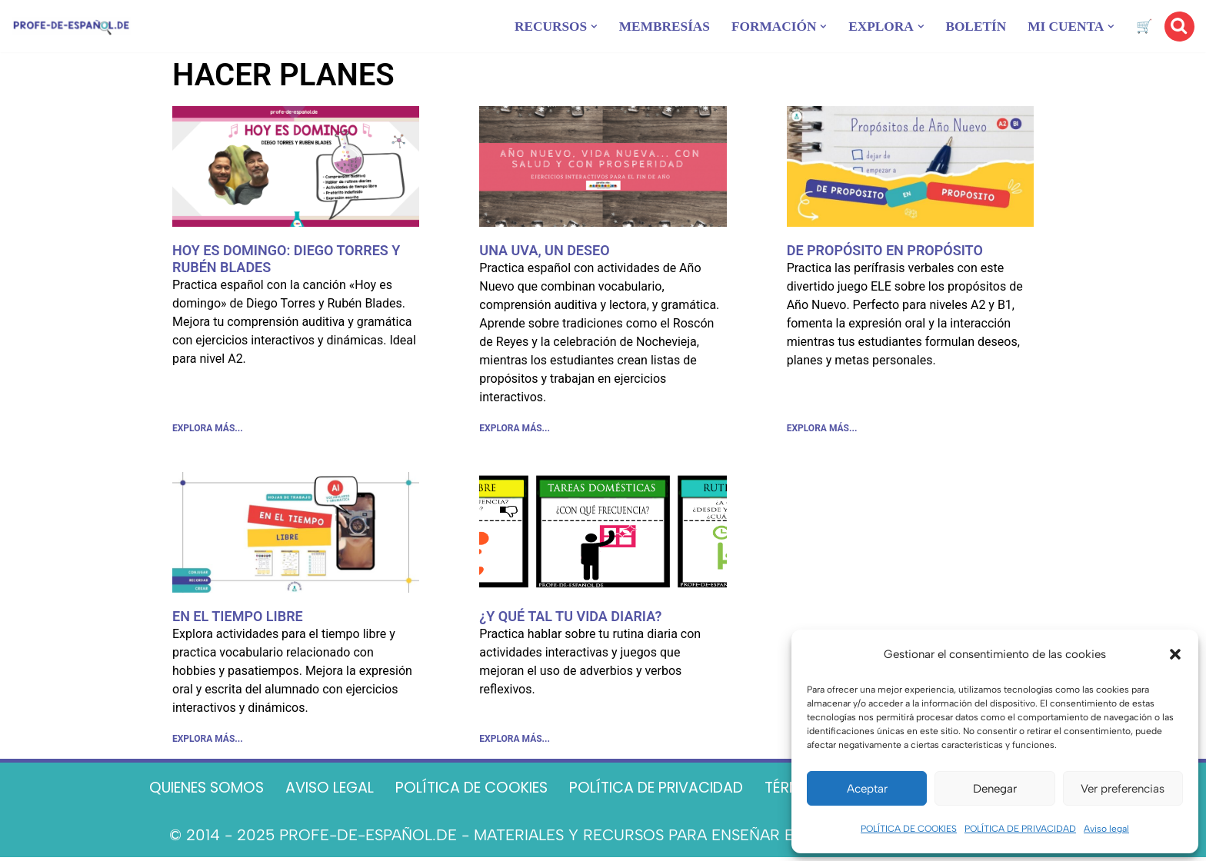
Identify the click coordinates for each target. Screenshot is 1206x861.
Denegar (995, 789)
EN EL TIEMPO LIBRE (237, 618)
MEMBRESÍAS (650, 26)
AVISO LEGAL (312, 792)
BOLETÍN (971, 26)
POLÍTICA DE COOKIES (909, 828)
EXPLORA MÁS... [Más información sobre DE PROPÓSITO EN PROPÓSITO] (822, 429)
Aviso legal (1106, 828)
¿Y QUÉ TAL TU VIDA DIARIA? (570, 618)
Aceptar (867, 789)
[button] (1175, 654)
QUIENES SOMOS (181, 792)
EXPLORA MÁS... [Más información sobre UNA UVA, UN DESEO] (514, 429)
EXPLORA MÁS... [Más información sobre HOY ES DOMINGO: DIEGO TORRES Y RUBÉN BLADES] (207, 429)
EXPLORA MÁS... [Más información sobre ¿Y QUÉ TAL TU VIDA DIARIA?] (514, 741)
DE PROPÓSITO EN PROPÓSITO (885, 250)
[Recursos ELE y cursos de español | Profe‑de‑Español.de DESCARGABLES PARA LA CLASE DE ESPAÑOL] (71, 26)
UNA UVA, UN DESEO (544, 250)
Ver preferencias (1122, 789)
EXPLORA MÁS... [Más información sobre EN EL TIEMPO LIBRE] (207, 741)
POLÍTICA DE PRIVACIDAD (1020, 828)
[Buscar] (1179, 27)
